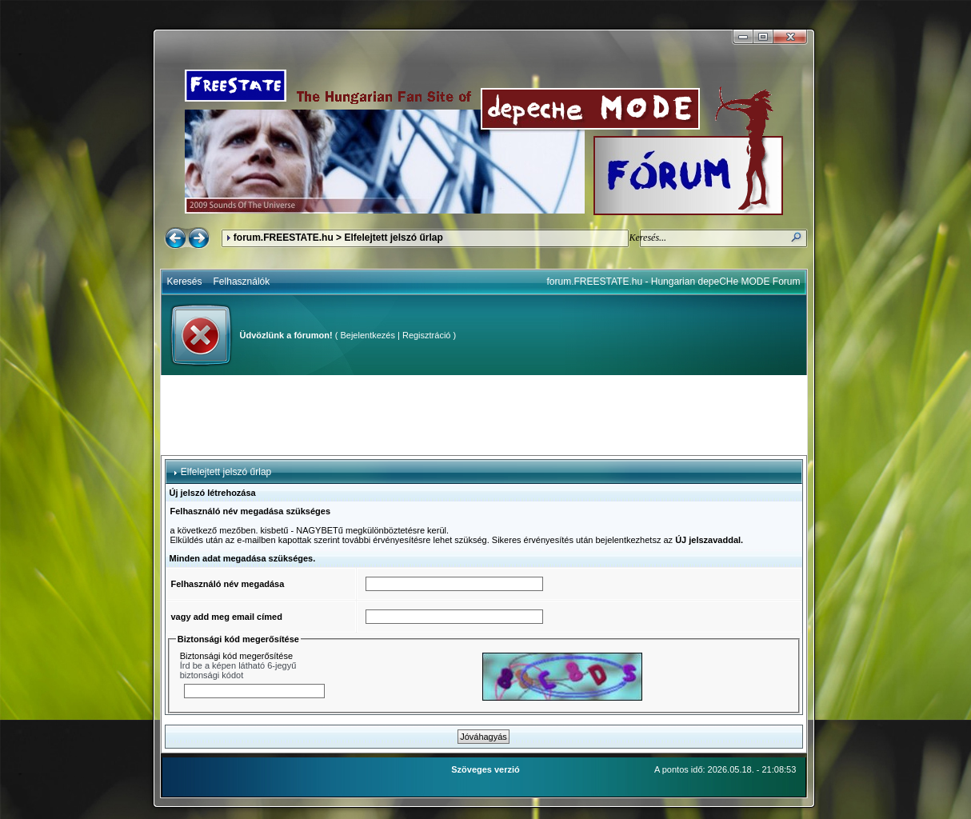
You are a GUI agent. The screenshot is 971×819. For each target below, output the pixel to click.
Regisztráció (426, 335)
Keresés (184, 281)
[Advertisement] (484, 415)
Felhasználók (242, 281)
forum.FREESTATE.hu (284, 237)
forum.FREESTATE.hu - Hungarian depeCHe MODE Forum (674, 281)
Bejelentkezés (367, 335)
